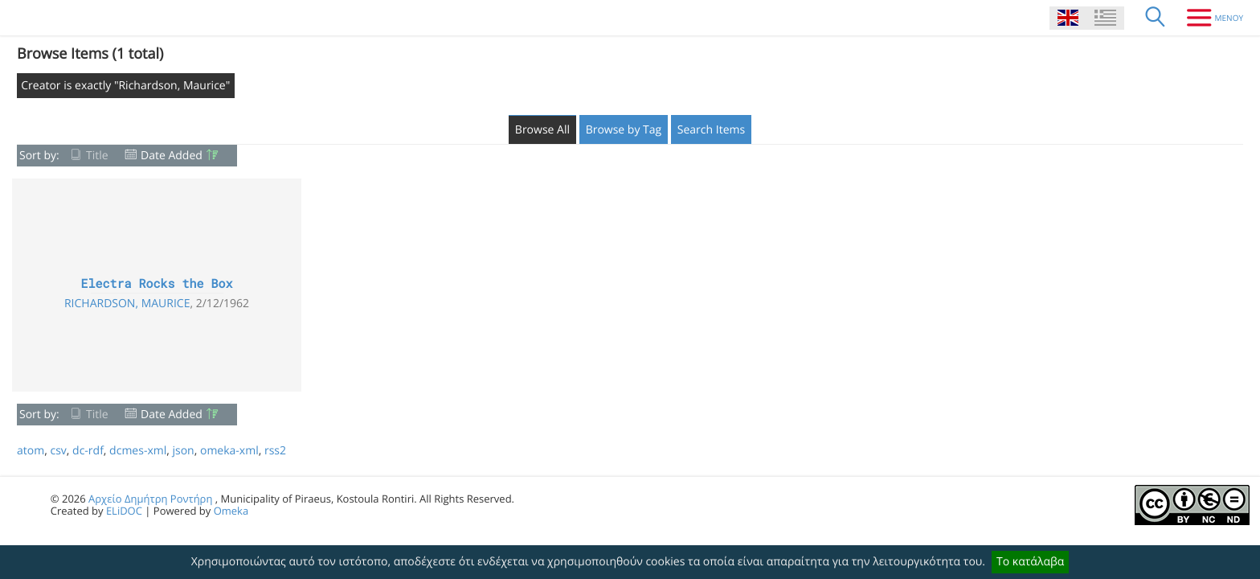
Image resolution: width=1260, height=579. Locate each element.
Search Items (711, 130)
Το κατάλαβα (1030, 561)
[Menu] (1209, 18)
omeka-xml (229, 450)
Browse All (542, 130)
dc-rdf (88, 450)
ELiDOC (124, 510)
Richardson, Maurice (127, 303)
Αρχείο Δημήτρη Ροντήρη (150, 498)
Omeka (231, 510)
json (183, 450)
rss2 (275, 450)
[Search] (1155, 17)
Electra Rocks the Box (156, 284)
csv (58, 450)
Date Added (171, 155)
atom (30, 450)
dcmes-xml (137, 450)
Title (97, 155)
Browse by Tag (624, 130)
